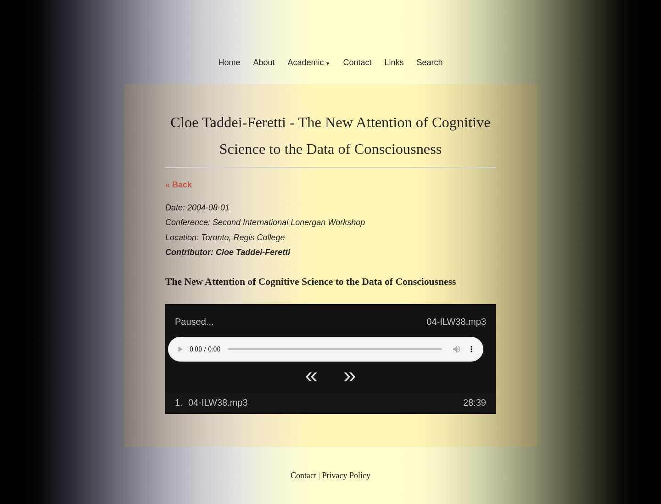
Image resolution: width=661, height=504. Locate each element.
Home (229, 62)
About (263, 62)
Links (394, 62)
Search (430, 62)
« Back (178, 184)
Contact (357, 62)
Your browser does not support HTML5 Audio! (325, 349)
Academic (305, 62)
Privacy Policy (346, 475)
